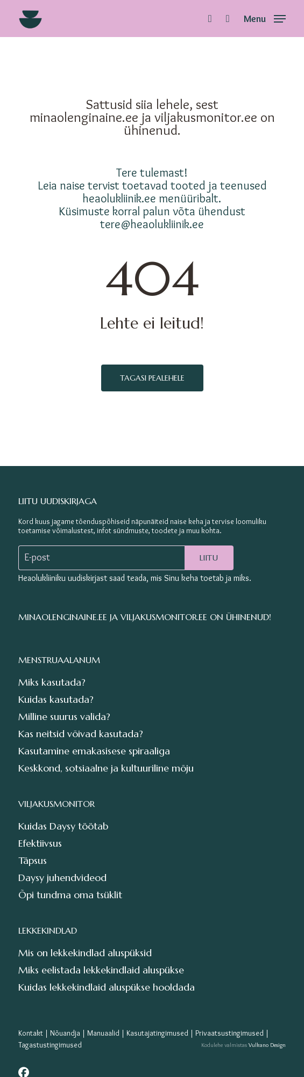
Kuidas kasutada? (56, 699)
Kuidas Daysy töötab (63, 826)
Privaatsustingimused (229, 1033)
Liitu (209, 558)
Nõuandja (65, 1033)
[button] (265, 16)
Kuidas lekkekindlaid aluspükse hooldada (106, 987)
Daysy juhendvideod (62, 877)
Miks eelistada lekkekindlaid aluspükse (101, 970)
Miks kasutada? (52, 682)
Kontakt (30, 1033)
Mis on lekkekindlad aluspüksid (85, 953)
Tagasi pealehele (152, 378)
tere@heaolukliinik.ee (152, 223)
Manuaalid (103, 1033)
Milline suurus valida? (64, 716)
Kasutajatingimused (157, 1033)
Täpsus (32, 860)
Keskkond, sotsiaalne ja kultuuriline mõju (106, 768)
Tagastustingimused (50, 1045)
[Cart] (227, 18)
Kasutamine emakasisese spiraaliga (94, 751)
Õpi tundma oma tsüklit (70, 895)
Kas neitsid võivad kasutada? (80, 733)
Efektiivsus (40, 843)
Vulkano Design (267, 1045)
